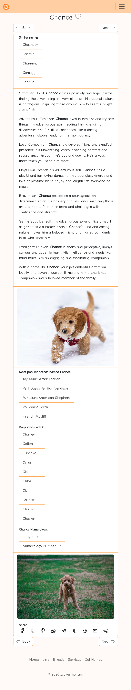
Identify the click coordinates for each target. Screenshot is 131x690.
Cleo (26, 472)
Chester (29, 518)
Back (23, 28)
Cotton (28, 444)
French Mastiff (34, 416)
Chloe (27, 481)
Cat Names (93, 659)
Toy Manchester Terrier (41, 379)
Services (74, 659)
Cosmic (28, 54)
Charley (29, 434)
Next (108, 28)
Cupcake (29, 453)
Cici (25, 490)
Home (34, 659)
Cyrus (27, 462)
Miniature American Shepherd (46, 398)
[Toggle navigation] (121, 6)
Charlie (28, 509)
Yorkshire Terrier (36, 407)
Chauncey (30, 45)
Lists (45, 659)
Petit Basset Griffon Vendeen (45, 388)
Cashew (28, 500)
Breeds (58, 659)
